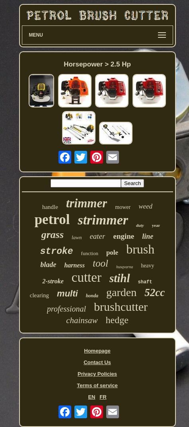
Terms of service (97, 385)
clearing (39, 295)
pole (112, 252)
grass (52, 234)
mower (123, 207)
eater (97, 236)
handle (50, 207)
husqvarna (124, 267)
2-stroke (52, 281)
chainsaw (81, 320)
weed (145, 206)
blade (48, 265)
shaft (145, 282)
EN (91, 397)
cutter (86, 277)
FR (102, 397)
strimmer (103, 220)
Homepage (97, 351)
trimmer (86, 203)
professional (66, 308)
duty (140, 225)
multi (67, 293)
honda (92, 295)
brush (140, 249)
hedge (117, 320)
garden (121, 292)
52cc (154, 292)
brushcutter (121, 306)
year (156, 225)
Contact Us (97, 362)
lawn (77, 237)
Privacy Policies (97, 374)
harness (74, 265)
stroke (56, 251)
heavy (147, 266)
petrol (52, 219)
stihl (119, 278)
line (147, 236)
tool (100, 263)
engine (123, 236)
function (89, 253)
